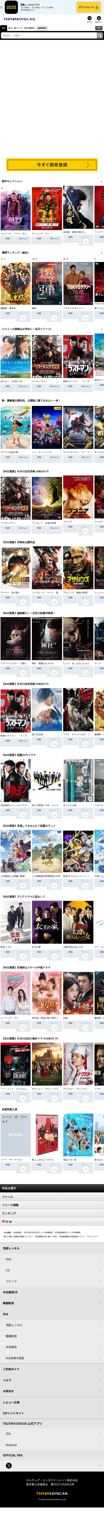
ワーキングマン (39, 384)
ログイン (99, 26)
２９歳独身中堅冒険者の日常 (46, 880)
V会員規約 (17, 1236)
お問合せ (8, 1395)
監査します (6, 951)
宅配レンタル (14, 1329)
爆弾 (34, 312)
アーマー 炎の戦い (10, 597)
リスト (89, 26)
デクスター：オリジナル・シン (78, 1093)
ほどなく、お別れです (12, 384)
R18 (99, 32)
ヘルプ (7, 1384)
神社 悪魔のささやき (43, 667)
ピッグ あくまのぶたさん (76, 667)
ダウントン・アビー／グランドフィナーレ (53, 1093)
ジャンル (52, 1201)
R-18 (52, 1226)
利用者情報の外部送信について (72, 1240)
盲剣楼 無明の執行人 (74, 236)
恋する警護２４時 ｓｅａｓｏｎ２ (49, 809)
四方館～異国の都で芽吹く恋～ (47, 1022)
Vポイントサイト (13, 1417)
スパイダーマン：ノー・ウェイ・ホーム (83, 455)
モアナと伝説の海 (9, 455)
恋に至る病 (37, 738)
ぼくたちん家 (69, 809)
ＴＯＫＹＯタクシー (73, 312)
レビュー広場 (11, 1406)
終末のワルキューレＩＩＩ (76, 880)
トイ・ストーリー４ (42, 455)
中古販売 (11, 1351)
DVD (3, 32)
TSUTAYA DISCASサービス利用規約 (38, 1236)
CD (13, 32)
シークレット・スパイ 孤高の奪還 (49, 597)
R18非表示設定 (15, 1362)
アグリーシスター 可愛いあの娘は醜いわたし (24, 667)
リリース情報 (52, 1209)
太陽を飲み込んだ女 (73, 951)
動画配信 (53, 32)
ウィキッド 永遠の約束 (44, 526)
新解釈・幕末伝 (8, 312)
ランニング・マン (40, 236)
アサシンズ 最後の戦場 (75, 597)
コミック (23, 32)
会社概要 (7, 1236)
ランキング (52, 1217)
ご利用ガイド (11, 1373)
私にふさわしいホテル (43, 1164)
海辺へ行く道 (69, 1164)
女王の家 (36, 951)
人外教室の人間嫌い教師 (13, 880)
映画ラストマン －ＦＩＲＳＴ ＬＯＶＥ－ (22, 738)
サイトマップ (92, 1240)
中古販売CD (38, 32)
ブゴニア (67, 526)
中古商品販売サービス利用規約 (68, 1236)
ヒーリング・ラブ (9, 1022)
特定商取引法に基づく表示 (46, 1240)
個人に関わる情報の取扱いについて (18, 1240)
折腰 (65, 1022)
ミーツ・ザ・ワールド (12, 1164)
